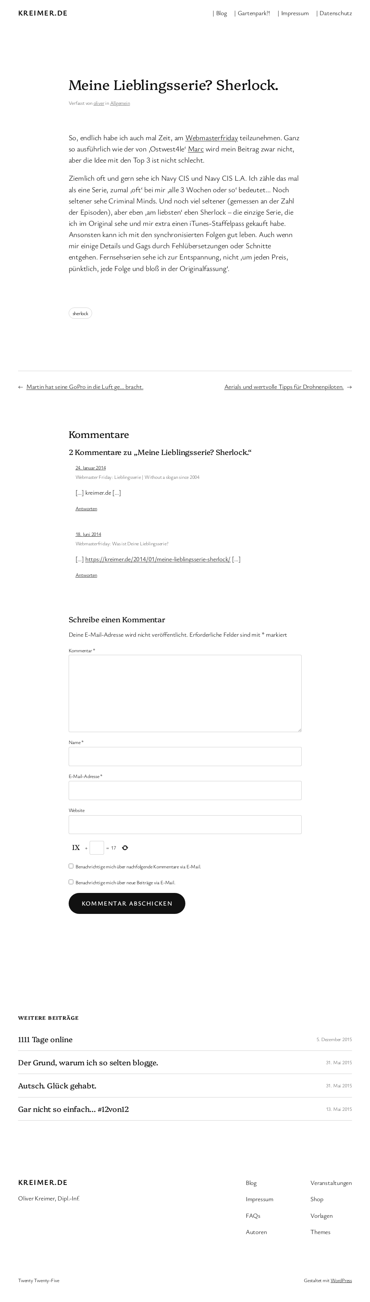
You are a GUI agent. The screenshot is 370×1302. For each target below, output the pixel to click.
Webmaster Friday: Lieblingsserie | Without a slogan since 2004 (137, 476)
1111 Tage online (45, 1039)
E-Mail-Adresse (86, 776)
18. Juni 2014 (88, 533)
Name (76, 742)
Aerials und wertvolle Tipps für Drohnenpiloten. (284, 386)
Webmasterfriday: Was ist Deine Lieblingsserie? (122, 543)
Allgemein (120, 102)
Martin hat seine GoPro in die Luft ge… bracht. (84, 386)
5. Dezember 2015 (334, 1039)
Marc (196, 148)
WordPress (341, 1280)
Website (77, 810)
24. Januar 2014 (91, 467)
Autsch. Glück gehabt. (57, 1085)
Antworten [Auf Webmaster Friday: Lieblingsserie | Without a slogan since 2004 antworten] (86, 508)
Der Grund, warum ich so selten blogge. (88, 1062)
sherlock (80, 313)
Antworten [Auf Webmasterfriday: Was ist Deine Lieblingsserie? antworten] (86, 574)
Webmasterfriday (211, 137)
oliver (99, 102)
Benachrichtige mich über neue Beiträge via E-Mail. (125, 882)
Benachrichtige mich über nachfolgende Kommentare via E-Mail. (138, 866)
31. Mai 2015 (339, 1062)
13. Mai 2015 (339, 1108)
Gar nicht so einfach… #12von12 (73, 1109)
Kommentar (82, 650)
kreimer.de (43, 13)
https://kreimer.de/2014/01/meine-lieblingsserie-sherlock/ (158, 559)
